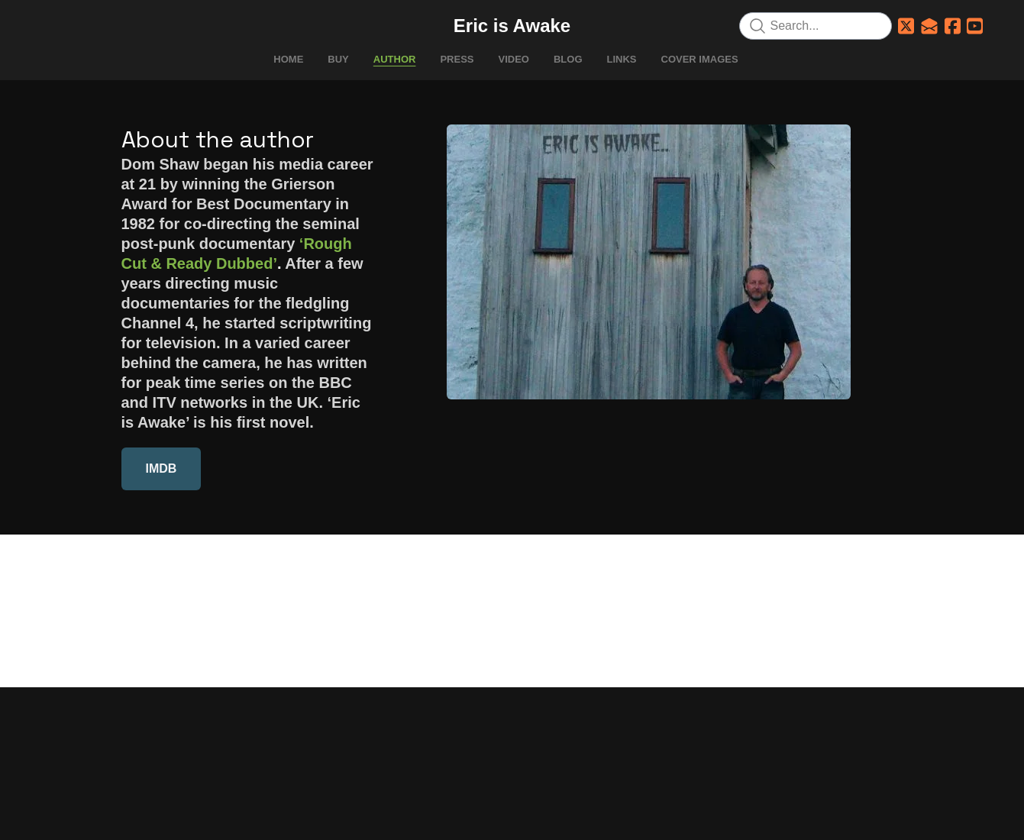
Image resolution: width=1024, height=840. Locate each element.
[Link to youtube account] (975, 26)
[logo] (512, 26)
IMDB (161, 468)
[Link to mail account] (929, 26)
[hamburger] (54, 24)
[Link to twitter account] (906, 26)
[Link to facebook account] (953, 26)
